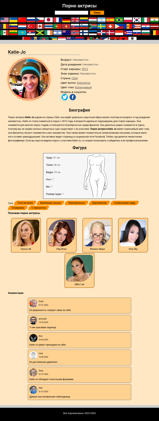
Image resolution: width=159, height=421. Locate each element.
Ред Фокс (62, 249)
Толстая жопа (25, 203)
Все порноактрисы (73, 413)
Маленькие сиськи (50, 203)
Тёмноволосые (76, 203)
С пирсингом (39, 207)
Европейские (99, 203)
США (74, 78)
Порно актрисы (79, 6)
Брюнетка (83, 82)
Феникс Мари (97, 249)
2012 (85, 69)
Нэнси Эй (26, 249)
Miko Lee (79, 284)
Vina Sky (133, 249)
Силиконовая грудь (124, 203)
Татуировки (17, 207)
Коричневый (83, 87)
